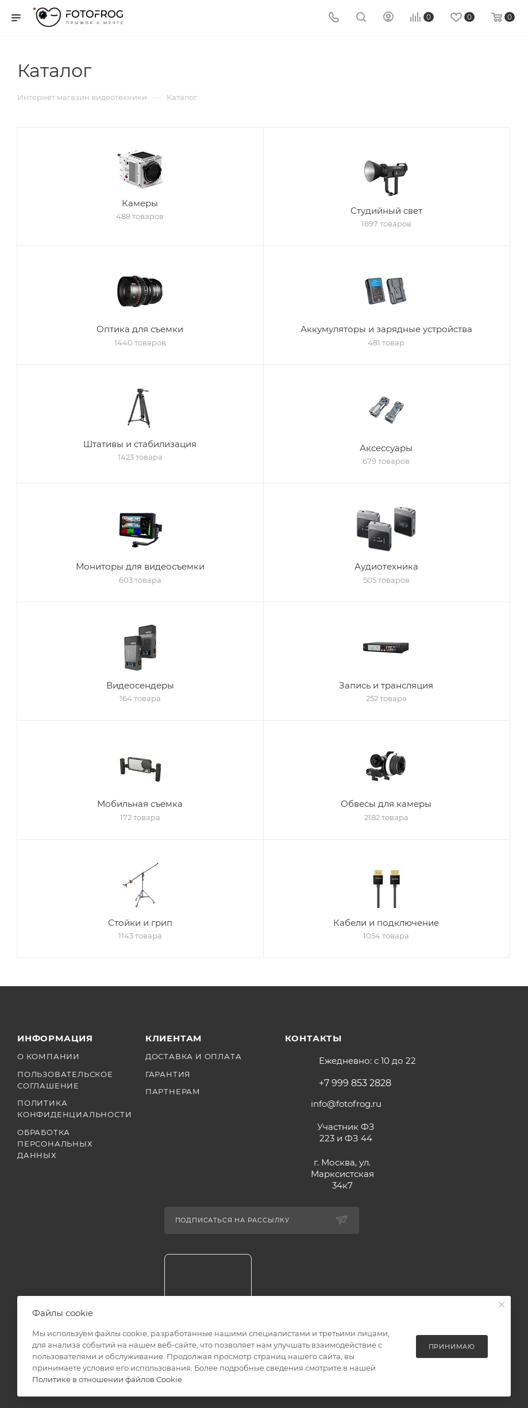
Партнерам (173, 1091)
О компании (48, 1056)
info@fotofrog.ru (346, 1103)
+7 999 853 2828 (355, 1083)
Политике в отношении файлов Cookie (107, 1379)
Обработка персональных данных (55, 1144)
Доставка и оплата (193, 1056)
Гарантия (168, 1074)
